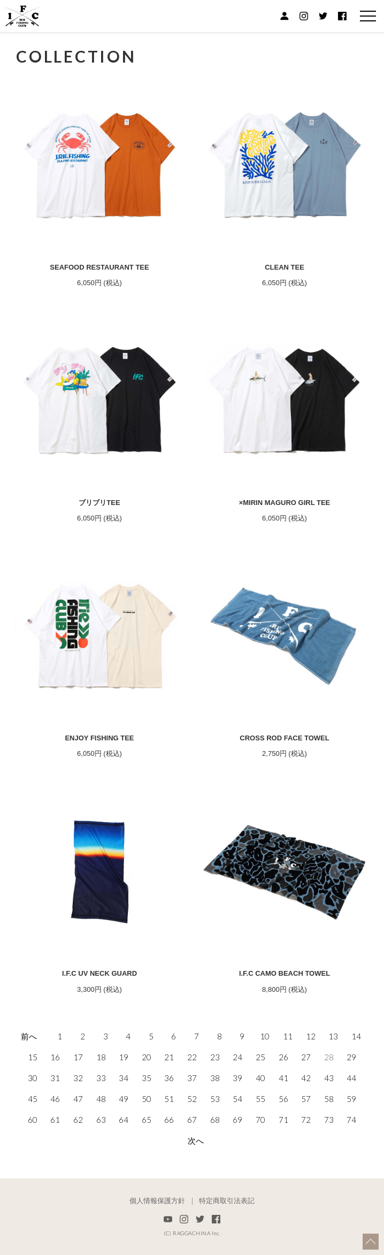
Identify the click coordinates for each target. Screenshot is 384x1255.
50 (146, 1099)
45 (32, 1099)
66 (169, 1119)
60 (32, 1119)
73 (329, 1119)
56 (283, 1099)
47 (78, 1099)
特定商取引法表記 (227, 1201)
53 (215, 1099)
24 (237, 1057)
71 (283, 1119)
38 (215, 1078)
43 (329, 1078)
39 (237, 1078)
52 (192, 1099)
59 (351, 1099)
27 (306, 1057)
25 (260, 1057)
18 (101, 1057)
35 (146, 1078)
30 (32, 1078)
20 (146, 1057)
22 (192, 1057)
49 (123, 1099)
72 (306, 1119)
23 (215, 1057)
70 (260, 1119)
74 (351, 1119)
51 (169, 1099)
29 (351, 1057)
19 (123, 1057)
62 (78, 1119)
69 (237, 1119)
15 (32, 1057)
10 (265, 1036)
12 (311, 1036)
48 (101, 1099)
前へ (29, 1036)
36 (169, 1078)
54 (237, 1099)
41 (283, 1078)
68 (215, 1119)
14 (356, 1036)
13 (333, 1036)
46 (55, 1099)
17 (78, 1057)
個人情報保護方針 (157, 1201)
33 (101, 1078)
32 (78, 1078)
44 (351, 1078)
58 (329, 1099)
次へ (196, 1140)
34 (123, 1078)
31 (55, 1078)
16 (55, 1057)
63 (101, 1119)
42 (306, 1078)
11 (288, 1036)
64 (123, 1119)
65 (146, 1119)
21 (169, 1057)
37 (192, 1078)
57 (306, 1099)
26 (283, 1057)
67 (192, 1119)
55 (260, 1099)
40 (260, 1078)
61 (55, 1119)
